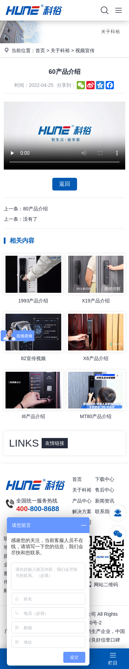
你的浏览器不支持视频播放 (64, 136)
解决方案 (82, 511)
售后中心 (104, 490)
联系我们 (104, 511)
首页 (40, 50)
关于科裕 (60, 50)
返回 (64, 184)
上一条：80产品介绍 (26, 208)
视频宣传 (85, 50)
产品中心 (82, 501)
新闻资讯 (104, 501)
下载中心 (104, 479)
